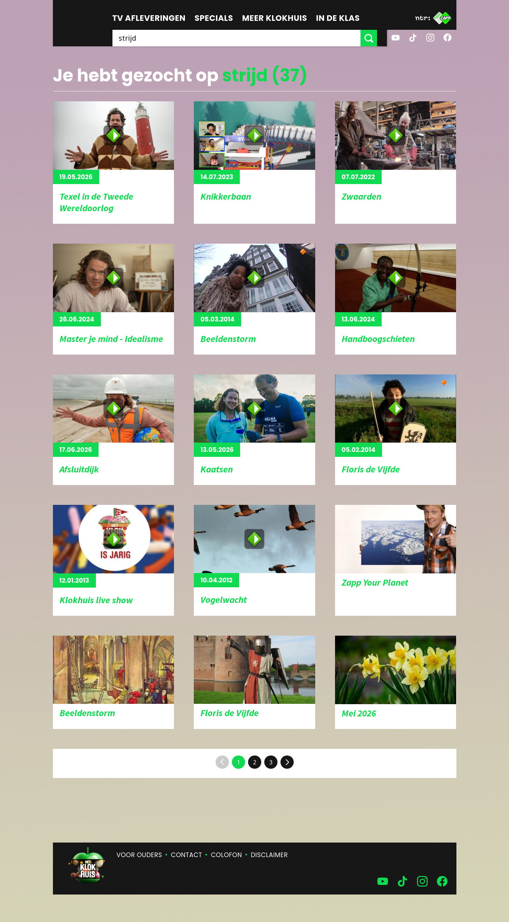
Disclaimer (269, 854)
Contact (186, 854)
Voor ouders (139, 854)
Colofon (226, 854)
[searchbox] (241, 38)
